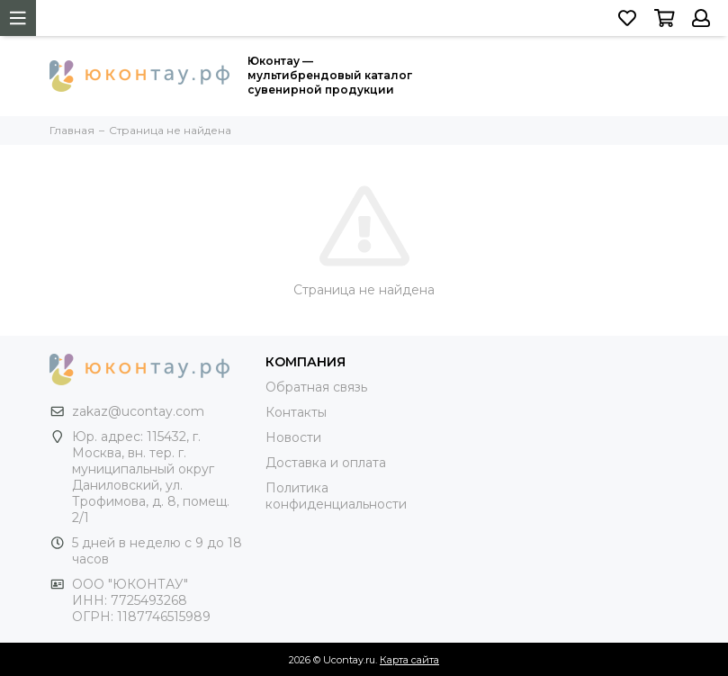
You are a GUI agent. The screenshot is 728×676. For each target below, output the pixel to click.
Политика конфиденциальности (336, 496)
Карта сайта (409, 659)
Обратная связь (316, 387)
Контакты (296, 412)
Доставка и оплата (325, 463)
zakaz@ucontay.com (138, 411)
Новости (293, 437)
